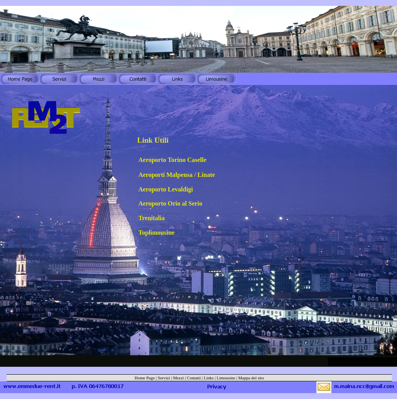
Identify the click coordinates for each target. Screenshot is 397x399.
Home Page (145, 377)
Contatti (193, 377)
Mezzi (178, 377)
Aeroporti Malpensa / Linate (176, 174)
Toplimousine (156, 232)
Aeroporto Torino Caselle (172, 159)
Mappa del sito (251, 377)
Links (209, 377)
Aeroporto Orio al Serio (170, 203)
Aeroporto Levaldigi (165, 189)
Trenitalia (151, 218)
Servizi (164, 377)
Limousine (226, 377)
